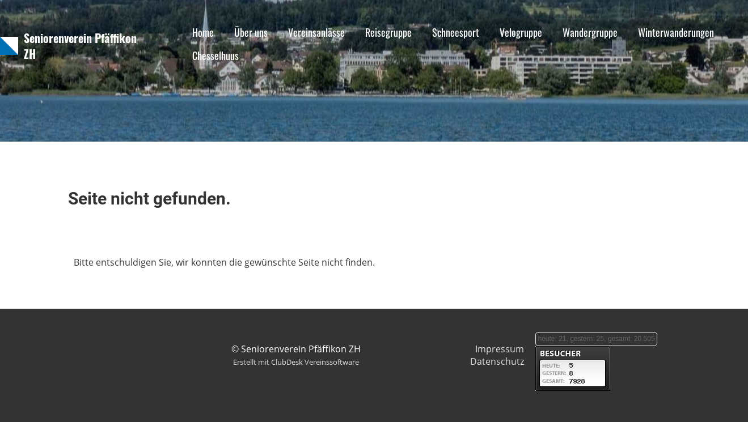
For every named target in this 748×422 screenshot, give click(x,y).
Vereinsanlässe (316, 32)
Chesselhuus (215, 55)
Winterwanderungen (676, 32)
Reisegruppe (388, 32)
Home (203, 32)
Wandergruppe (590, 32)
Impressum (499, 349)
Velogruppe (521, 32)
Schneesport (455, 32)
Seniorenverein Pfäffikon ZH (80, 46)
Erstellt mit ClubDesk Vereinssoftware (296, 362)
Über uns (251, 32)
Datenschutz (497, 361)
